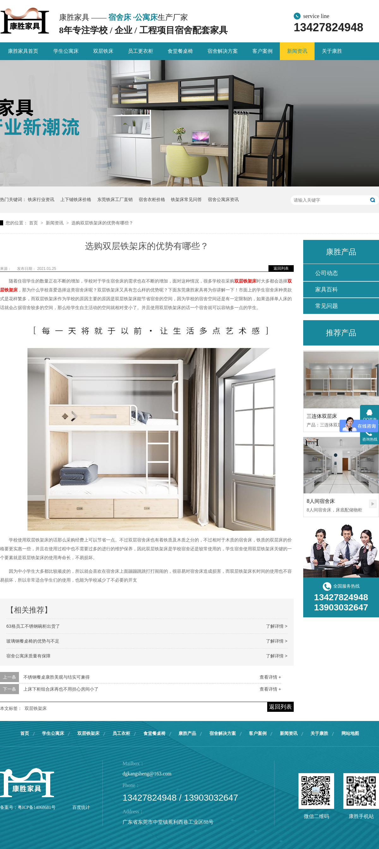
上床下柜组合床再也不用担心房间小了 (61, 689)
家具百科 (326, 289)
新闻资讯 (297, 51)
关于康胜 (332, 51)
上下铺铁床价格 (75, 199)
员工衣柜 (121, 733)
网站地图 (350, 733)
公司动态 (326, 273)
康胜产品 (187, 733)
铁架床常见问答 (186, 199)
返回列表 (281, 268)
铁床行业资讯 (41, 199)
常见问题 (326, 306)
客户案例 (262, 51)
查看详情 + (270, 677)
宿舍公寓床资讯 (223, 199)
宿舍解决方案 (223, 51)
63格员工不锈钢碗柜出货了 (33, 626)
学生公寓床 (66, 51)
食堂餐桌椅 (180, 51)
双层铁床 (103, 51)
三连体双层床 (322, 416)
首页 (34, 222)
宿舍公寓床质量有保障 (28, 655)
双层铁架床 (245, 281)
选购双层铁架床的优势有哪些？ (102, 222)
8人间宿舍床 (321, 501)
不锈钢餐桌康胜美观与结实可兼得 (56, 677)
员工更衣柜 (140, 51)
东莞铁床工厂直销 (115, 199)
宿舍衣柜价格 (152, 199)
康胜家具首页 (23, 51)
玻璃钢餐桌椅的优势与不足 (32, 641)
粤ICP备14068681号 (37, 807)
